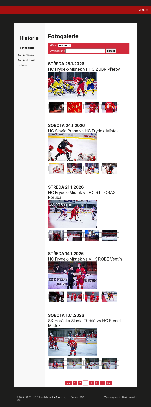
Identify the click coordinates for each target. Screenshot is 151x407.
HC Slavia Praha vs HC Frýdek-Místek (83, 130)
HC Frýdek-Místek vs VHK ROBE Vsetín (85, 259)
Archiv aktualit (26, 60)
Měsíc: (53, 45)
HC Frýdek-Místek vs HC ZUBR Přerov (84, 69)
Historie (22, 65)
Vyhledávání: (57, 50)
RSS (82, 397)
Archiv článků (26, 55)
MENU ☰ (143, 10)
